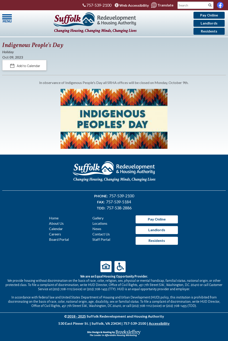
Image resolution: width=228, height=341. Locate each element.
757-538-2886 (119, 207)
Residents (209, 31)
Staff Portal (101, 239)
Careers (55, 234)
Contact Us (101, 234)
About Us (56, 223)
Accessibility (159, 323)
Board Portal (59, 239)
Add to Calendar (28, 66)
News (96, 229)
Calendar (56, 229)
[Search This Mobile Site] (195, 5)
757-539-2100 (97, 5)
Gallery (98, 218)
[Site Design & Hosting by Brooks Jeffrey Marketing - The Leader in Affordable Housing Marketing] (114, 333)
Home (54, 218)
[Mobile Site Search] (210, 5)
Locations (99, 223)
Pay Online (209, 15)
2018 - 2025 (76, 316)
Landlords (209, 23)
